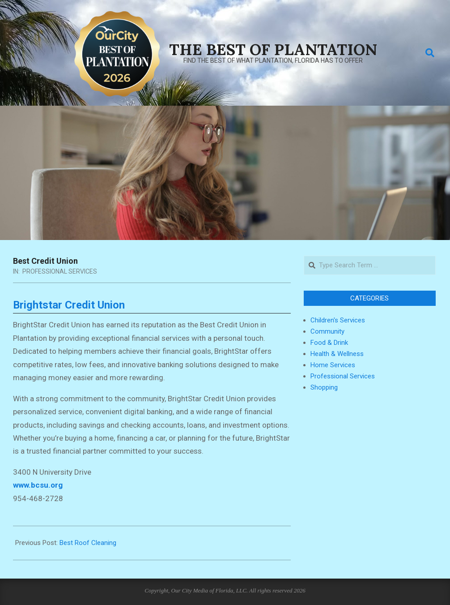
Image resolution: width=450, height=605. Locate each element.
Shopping (324, 387)
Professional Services (59, 271)
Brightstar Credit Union (69, 305)
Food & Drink (329, 343)
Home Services (332, 365)
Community (327, 331)
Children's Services (337, 320)
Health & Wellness (337, 354)
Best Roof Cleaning (87, 543)
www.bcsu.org (38, 485)
